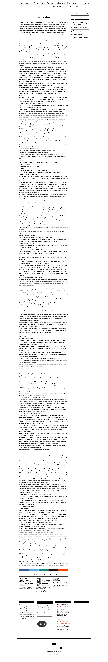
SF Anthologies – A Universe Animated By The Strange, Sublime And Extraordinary (26, 582)
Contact (57, 654)
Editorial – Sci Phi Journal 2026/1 (80, 27)
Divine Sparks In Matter (62, 579)
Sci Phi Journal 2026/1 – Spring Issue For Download (80, 23)
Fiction (36, 3)
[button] (87, 14)
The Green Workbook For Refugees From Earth (80, 38)
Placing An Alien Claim (78, 34)
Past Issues (50, 3)
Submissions (61, 3)
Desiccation (43, 17)
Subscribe (42, 624)
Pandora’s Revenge (77, 31)
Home (22, 3)
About (28, 3)
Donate (75, 3)
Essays (43, 3)
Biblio (69, 3)
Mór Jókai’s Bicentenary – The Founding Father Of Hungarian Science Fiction (46, 582)
